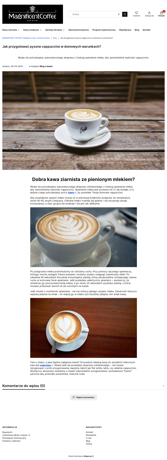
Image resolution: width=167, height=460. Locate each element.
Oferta (89, 444)
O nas (88, 438)
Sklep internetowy (80, 456)
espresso (45, 365)
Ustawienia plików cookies (15, 435)
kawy (71, 192)
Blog (55, 38)
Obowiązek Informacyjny (14, 438)
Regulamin (7, 432)
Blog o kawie (46, 66)
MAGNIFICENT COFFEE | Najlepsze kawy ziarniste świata (26, 38)
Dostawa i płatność (11, 441)
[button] (124, 14)
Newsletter (91, 435)
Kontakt (89, 432)
